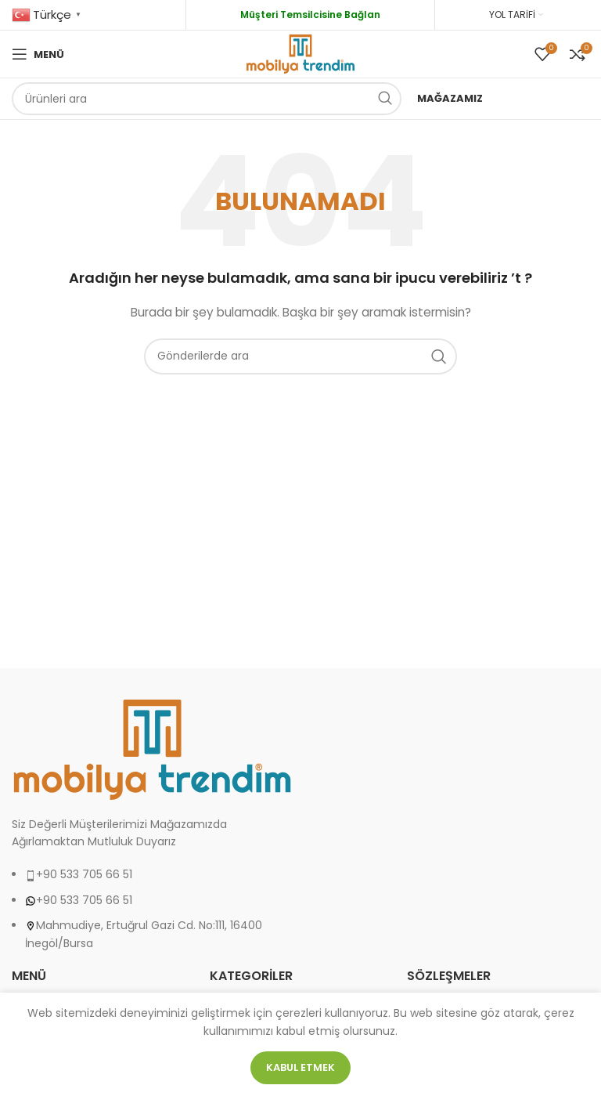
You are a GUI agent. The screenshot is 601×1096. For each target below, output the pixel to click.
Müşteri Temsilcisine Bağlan (310, 14)
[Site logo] (300, 53)
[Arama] (206, 98)
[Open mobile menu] (38, 54)
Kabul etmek (300, 1067)
